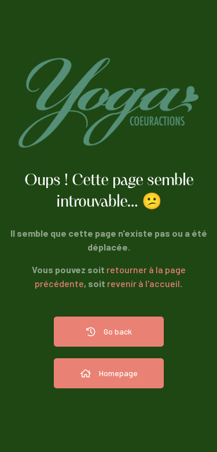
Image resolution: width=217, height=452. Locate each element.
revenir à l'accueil (143, 283)
